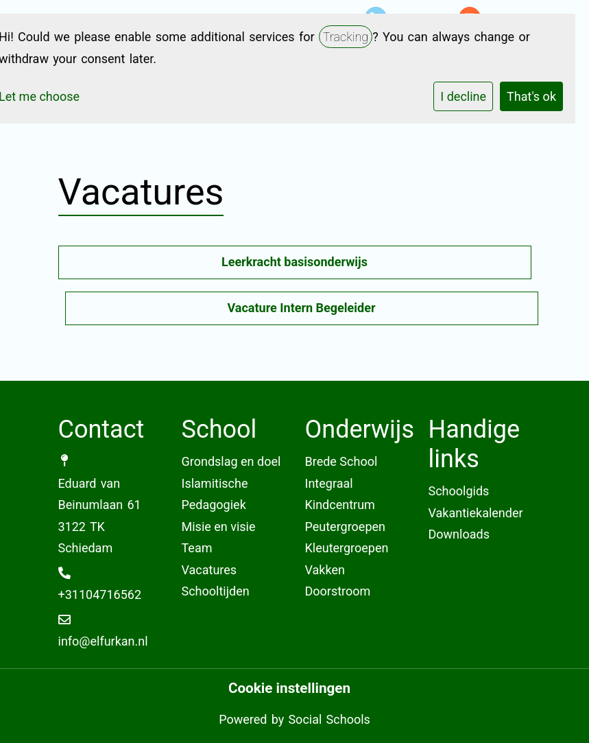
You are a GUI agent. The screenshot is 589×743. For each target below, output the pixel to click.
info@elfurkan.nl (103, 641)
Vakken (325, 570)
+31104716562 (100, 594)
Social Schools (329, 719)
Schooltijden (216, 591)
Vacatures (209, 570)
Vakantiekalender (476, 513)
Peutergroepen (345, 526)
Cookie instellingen (289, 688)
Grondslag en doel (231, 461)
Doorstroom (338, 591)
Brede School (341, 461)
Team (197, 548)
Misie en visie (219, 526)
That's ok (531, 96)
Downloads (459, 534)
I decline (463, 96)
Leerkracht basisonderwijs (294, 262)
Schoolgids (459, 491)
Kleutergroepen (347, 548)
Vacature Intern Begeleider (301, 307)
